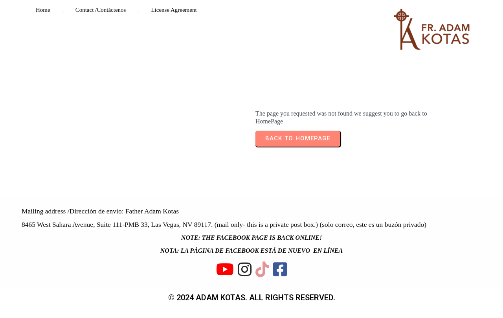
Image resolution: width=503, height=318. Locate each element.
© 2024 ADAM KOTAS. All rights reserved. (251, 297)
